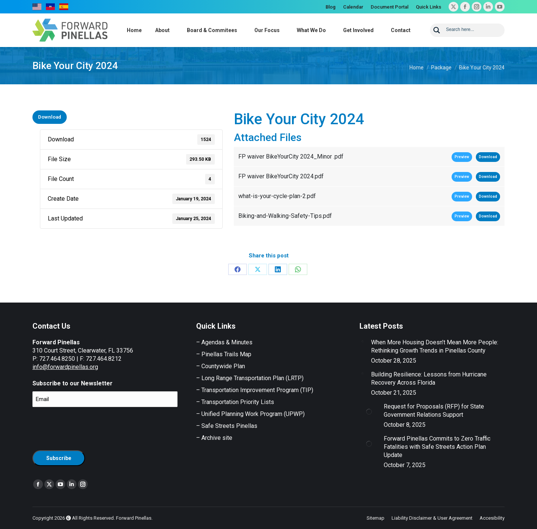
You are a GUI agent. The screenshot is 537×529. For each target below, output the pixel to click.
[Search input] (473, 29)
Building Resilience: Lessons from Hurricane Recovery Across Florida (429, 378)
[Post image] (362, 341)
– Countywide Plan (220, 366)
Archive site (216, 437)
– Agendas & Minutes (224, 342)
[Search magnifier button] (436, 30)
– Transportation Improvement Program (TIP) (254, 390)
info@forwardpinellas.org (65, 366)
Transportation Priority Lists (237, 402)
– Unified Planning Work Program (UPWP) (250, 413)
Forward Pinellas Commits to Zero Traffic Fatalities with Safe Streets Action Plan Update (437, 446)
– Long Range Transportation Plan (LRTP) (250, 378)
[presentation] (89, 427)
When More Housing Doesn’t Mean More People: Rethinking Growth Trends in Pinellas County (434, 346)
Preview (462, 157)
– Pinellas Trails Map (223, 354)
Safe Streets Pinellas (228, 425)
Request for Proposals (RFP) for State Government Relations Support (434, 410)
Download (49, 117)
